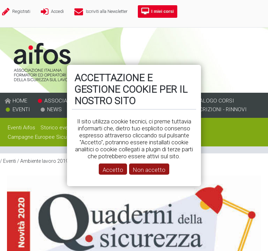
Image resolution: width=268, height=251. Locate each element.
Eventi (9, 161)
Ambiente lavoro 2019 (44, 161)
